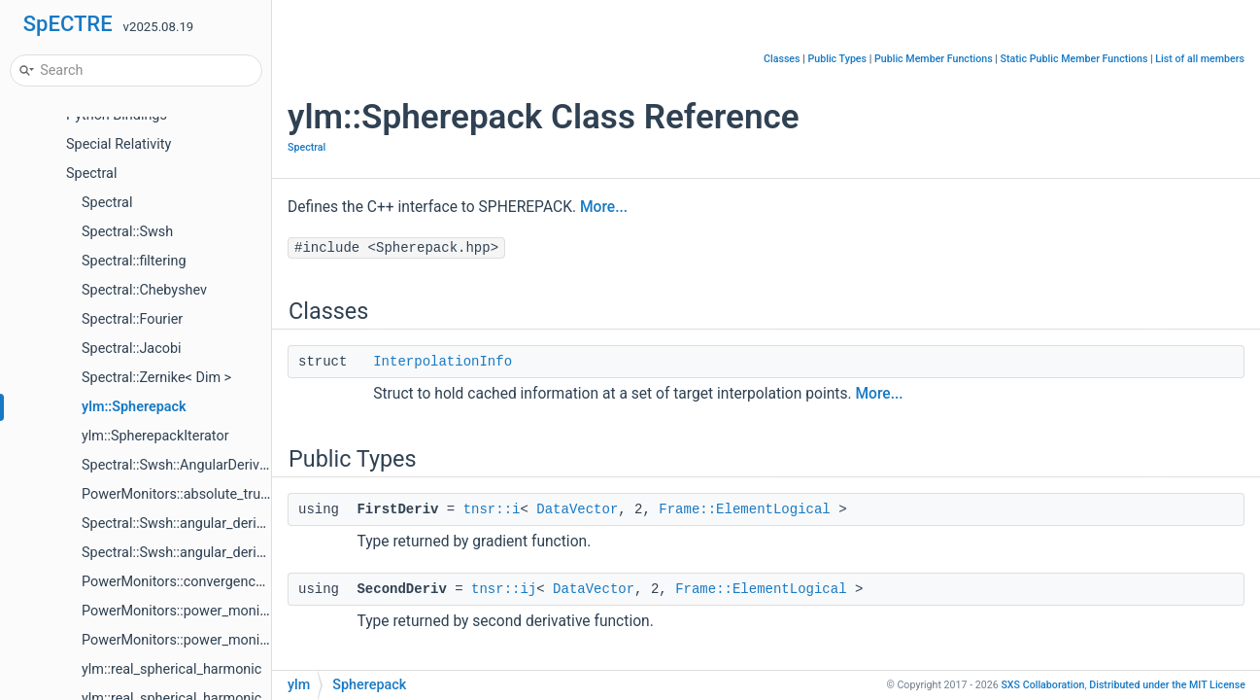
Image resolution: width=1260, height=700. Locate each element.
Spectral (91, 173)
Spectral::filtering (134, 261)
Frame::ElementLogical (744, 509)
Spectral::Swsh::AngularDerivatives (189, 465)
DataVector (577, 509)
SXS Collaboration (1042, 685)
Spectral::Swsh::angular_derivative (187, 523)
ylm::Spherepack (134, 407)
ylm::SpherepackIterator (155, 436)
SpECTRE (68, 24)
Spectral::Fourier (132, 319)
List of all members (1199, 58)
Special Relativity (118, 144)
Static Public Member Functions (1074, 58)
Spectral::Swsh (127, 232)
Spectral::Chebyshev (144, 290)
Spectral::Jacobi (131, 348)
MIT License (1167, 685)
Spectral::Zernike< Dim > (156, 377)
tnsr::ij (503, 589)
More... (604, 207)
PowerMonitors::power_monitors (183, 611)
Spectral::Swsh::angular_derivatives (191, 552)
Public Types (837, 58)
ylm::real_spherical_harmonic (171, 669)
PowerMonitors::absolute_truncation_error (212, 494)
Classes (782, 58)
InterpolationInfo (442, 361)
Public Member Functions (933, 58)
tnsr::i (492, 509)
